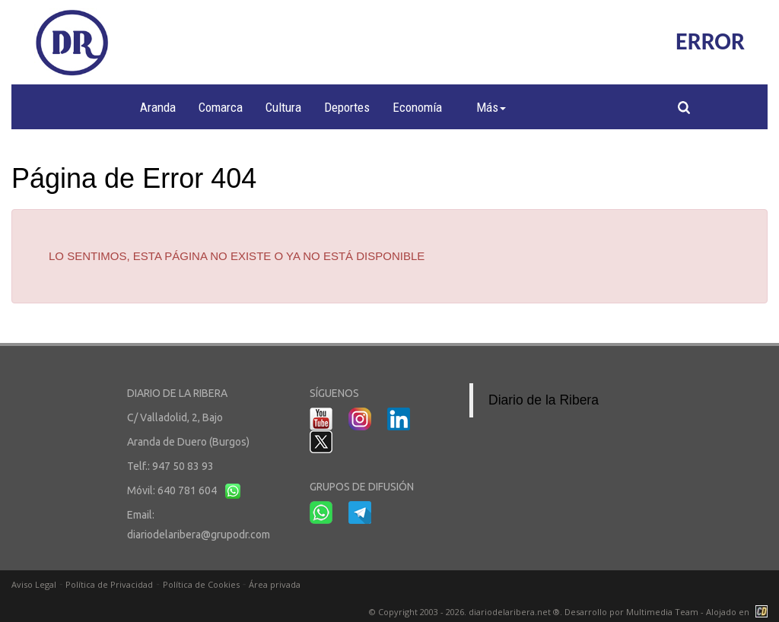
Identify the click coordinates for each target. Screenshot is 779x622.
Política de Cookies (201, 584)
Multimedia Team (662, 611)
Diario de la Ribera (543, 400)
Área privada (274, 584)
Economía (417, 107)
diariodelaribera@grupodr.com (198, 534)
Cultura (283, 107)
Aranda (158, 107)
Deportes (347, 107)
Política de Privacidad (109, 584)
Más (491, 107)
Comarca (221, 107)
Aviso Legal (33, 584)
